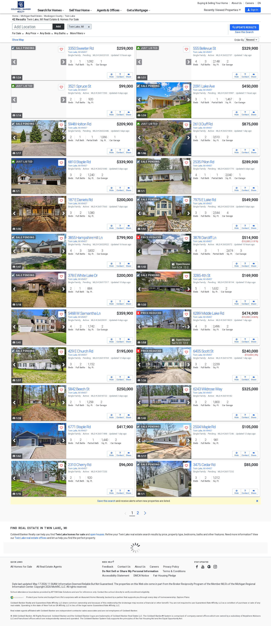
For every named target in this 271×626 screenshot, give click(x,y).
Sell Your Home (80, 10)
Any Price (31, 33)
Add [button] (58, 26)
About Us (237, 3)
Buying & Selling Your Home (213, 3)
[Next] (63, 62)
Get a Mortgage (138, 10)
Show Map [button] (18, 39)
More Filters (76, 33)
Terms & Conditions (174, 571)
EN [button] (259, 3)
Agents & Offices (109, 10)
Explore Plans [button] (183, 597)
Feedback (107, 566)
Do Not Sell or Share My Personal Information (130, 571)
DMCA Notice (141, 575)
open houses (97, 534)
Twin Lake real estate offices (31, 538)
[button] (253, 9)
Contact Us (124, 566)
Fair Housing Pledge (164, 575)
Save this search (106, 501)
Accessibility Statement (115, 575)
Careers (249, 3)
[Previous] (14, 62)
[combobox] (18, 33)
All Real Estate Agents (49, 566)
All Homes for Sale (21, 566)
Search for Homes (50, 10)
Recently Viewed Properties (222, 10)
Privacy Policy (171, 566)
